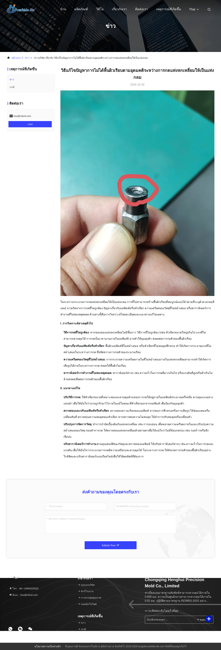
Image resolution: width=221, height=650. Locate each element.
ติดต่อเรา (141, 9)
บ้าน (63, 9)
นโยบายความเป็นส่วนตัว (47, 646)
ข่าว (27, 57)
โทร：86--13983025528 (23, 588)
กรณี (12, 87)
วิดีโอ (100, 9)
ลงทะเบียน (203, 619)
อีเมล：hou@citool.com (23, 595)
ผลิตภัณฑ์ (81, 9)
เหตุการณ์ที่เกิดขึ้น (168, 9)
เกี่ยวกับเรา (119, 9)
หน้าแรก (16, 57)
